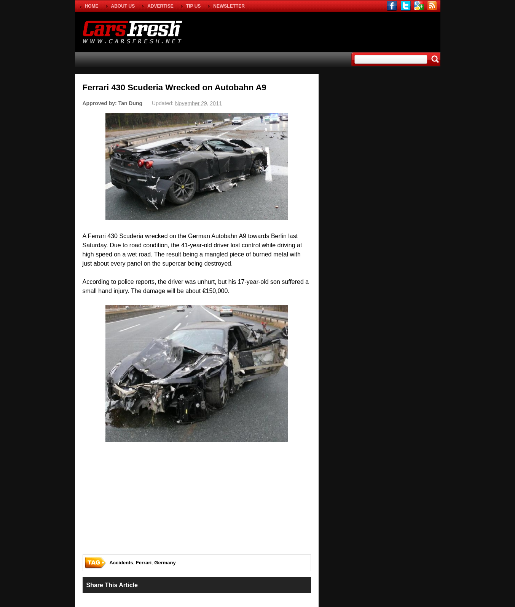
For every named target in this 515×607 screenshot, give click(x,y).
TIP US (193, 6)
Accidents (121, 562)
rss (432, 6)
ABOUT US (123, 6)
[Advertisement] (350, 30)
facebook (392, 6)
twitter (405, 6)
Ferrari (143, 562)
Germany (164, 562)
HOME (92, 6)
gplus (419, 6)
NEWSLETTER (229, 6)
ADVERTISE (160, 6)
